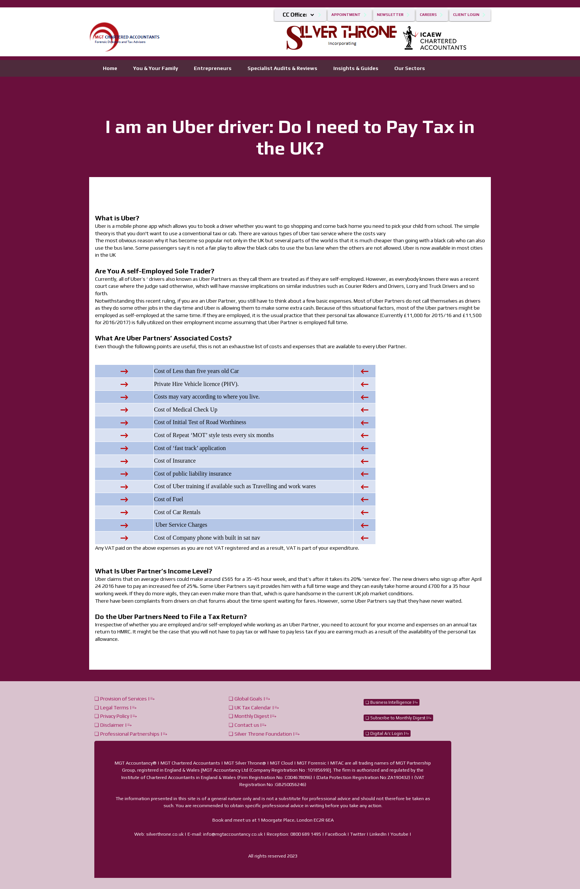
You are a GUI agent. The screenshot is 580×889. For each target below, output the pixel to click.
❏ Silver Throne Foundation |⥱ (264, 734)
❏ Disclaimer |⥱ (113, 725)
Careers (428, 15)
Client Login (466, 15)
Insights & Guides (355, 68)
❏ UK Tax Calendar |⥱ (254, 707)
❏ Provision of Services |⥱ (124, 699)
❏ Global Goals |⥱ (249, 699)
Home (110, 68)
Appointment (346, 15)
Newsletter (390, 15)
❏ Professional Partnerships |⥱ (130, 734)
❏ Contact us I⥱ (247, 725)
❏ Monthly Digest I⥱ (252, 716)
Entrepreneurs (213, 68)
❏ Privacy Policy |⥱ (115, 716)
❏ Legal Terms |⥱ (115, 707)
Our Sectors (409, 68)
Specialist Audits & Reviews (282, 68)
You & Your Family (155, 68)
